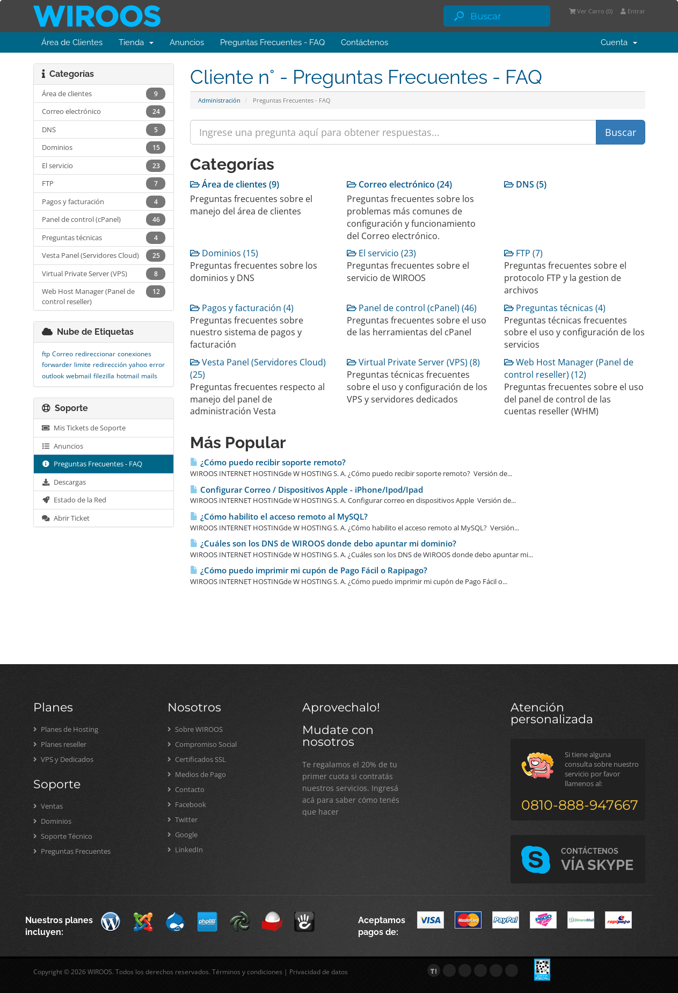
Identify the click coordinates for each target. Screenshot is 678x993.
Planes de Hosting (65, 729)
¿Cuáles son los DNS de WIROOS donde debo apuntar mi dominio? (323, 543)
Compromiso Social (202, 744)
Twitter (182, 819)
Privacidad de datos (318, 971)
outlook (53, 375)
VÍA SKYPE (597, 860)
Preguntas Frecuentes (72, 851)
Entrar (633, 11)
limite (82, 364)
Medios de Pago (196, 774)
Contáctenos (364, 42)
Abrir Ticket (66, 518)
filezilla (103, 375)
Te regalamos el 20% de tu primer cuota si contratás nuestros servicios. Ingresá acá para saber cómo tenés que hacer (350, 788)
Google (182, 834)
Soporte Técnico (62, 836)
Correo (62, 353)
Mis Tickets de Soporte (84, 428)
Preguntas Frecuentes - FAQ (272, 42)
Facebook (186, 804)
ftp (46, 353)
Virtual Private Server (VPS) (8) (413, 362)
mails (149, 375)
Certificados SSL (196, 759)
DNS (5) (525, 184)
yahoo (138, 364)
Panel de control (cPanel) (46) (412, 308)
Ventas (48, 806)
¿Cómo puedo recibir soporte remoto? (268, 462)
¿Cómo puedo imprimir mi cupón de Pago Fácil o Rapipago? (308, 570)
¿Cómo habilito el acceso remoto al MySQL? (279, 516)
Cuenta (619, 42)
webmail (78, 375)
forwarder (57, 364)
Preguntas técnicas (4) (555, 308)
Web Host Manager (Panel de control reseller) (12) (568, 368)
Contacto (186, 789)
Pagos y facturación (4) (242, 308)
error (157, 364)
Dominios (52, 821)
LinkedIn (185, 849)
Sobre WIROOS (195, 729)
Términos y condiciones (247, 971)
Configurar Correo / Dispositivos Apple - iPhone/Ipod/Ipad (306, 489)
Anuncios (187, 42)
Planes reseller (59, 744)
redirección (110, 364)
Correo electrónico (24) (399, 184)
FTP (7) (523, 253)
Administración (219, 100)
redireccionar (95, 353)
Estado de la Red (74, 500)
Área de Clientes (72, 42)
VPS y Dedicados (63, 759)
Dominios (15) (224, 253)
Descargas (64, 482)
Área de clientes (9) (234, 184)
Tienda (136, 42)
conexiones (134, 353)
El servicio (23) (381, 253)
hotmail (127, 375)
